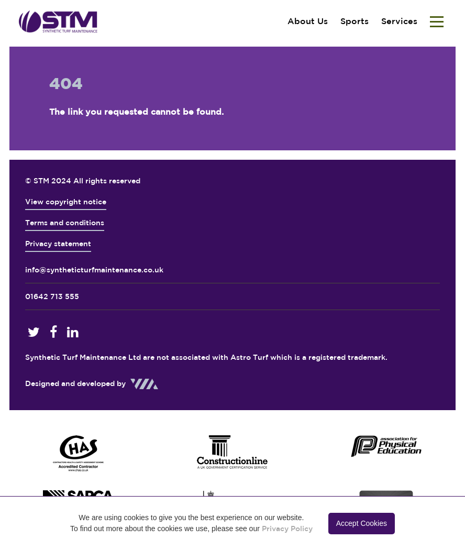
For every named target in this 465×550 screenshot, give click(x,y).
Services (399, 21)
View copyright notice (65, 201)
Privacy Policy (287, 528)
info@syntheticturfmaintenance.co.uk (94, 270)
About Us (307, 21)
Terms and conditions (64, 222)
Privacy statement (58, 243)
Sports (354, 21)
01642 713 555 (52, 296)
